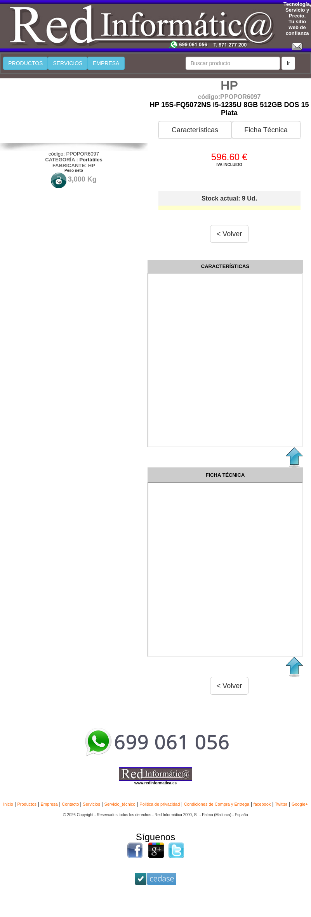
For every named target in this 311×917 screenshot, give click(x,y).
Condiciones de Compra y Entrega (216, 804)
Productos (26, 804)
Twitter (281, 804)
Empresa (49, 804)
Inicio (8, 804)
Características (195, 130)
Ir (288, 63)
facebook (262, 804)
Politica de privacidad (159, 804)
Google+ (300, 804)
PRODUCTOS (25, 63)
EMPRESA (106, 63)
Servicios (91, 804)
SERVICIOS (67, 63)
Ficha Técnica (266, 130)
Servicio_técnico (120, 804)
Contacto (71, 804)
